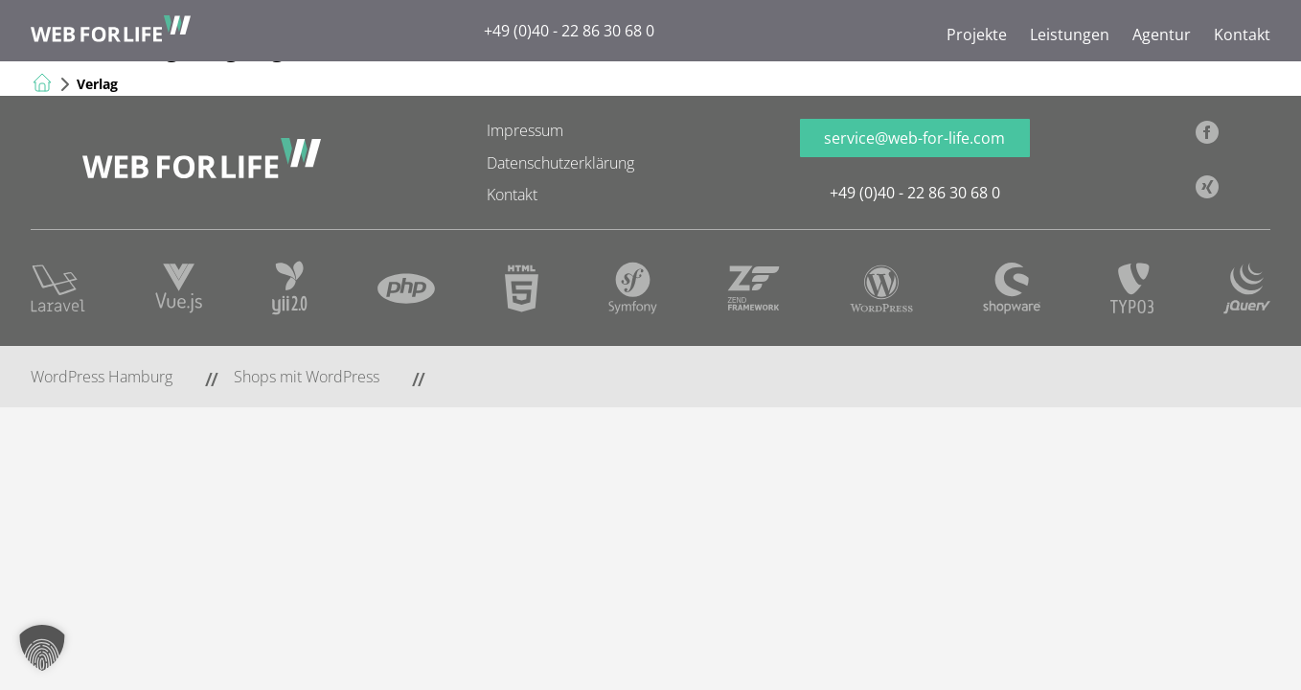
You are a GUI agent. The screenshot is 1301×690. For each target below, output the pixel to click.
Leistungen (1069, 34)
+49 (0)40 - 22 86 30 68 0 (569, 30)
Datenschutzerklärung (560, 162)
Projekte (977, 34)
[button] (42, 648)
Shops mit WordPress (306, 376)
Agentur (1161, 34)
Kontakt (1242, 34)
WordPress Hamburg (101, 376)
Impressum (525, 130)
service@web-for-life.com (914, 138)
